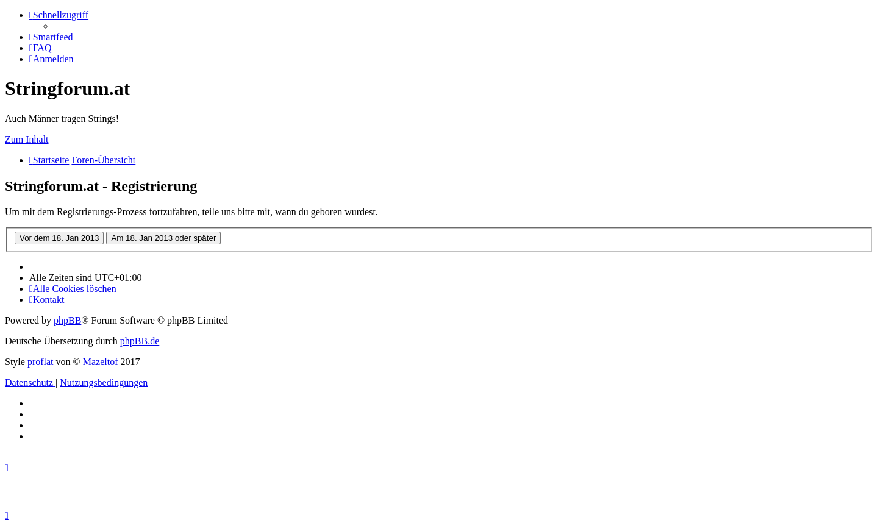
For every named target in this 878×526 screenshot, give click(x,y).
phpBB (67, 320)
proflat (40, 362)
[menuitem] (51, 37)
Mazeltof (100, 362)
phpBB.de (139, 341)
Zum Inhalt (27, 139)
